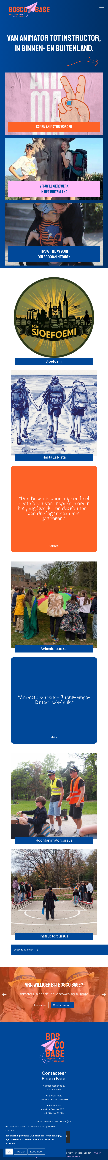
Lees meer (40, 1005)
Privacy (97, 1152)
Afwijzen (20, 1151)
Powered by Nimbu (72, 1156)
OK (9, 1151)
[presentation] (4, 994)
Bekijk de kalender (23, 949)
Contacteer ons (62, 1005)
